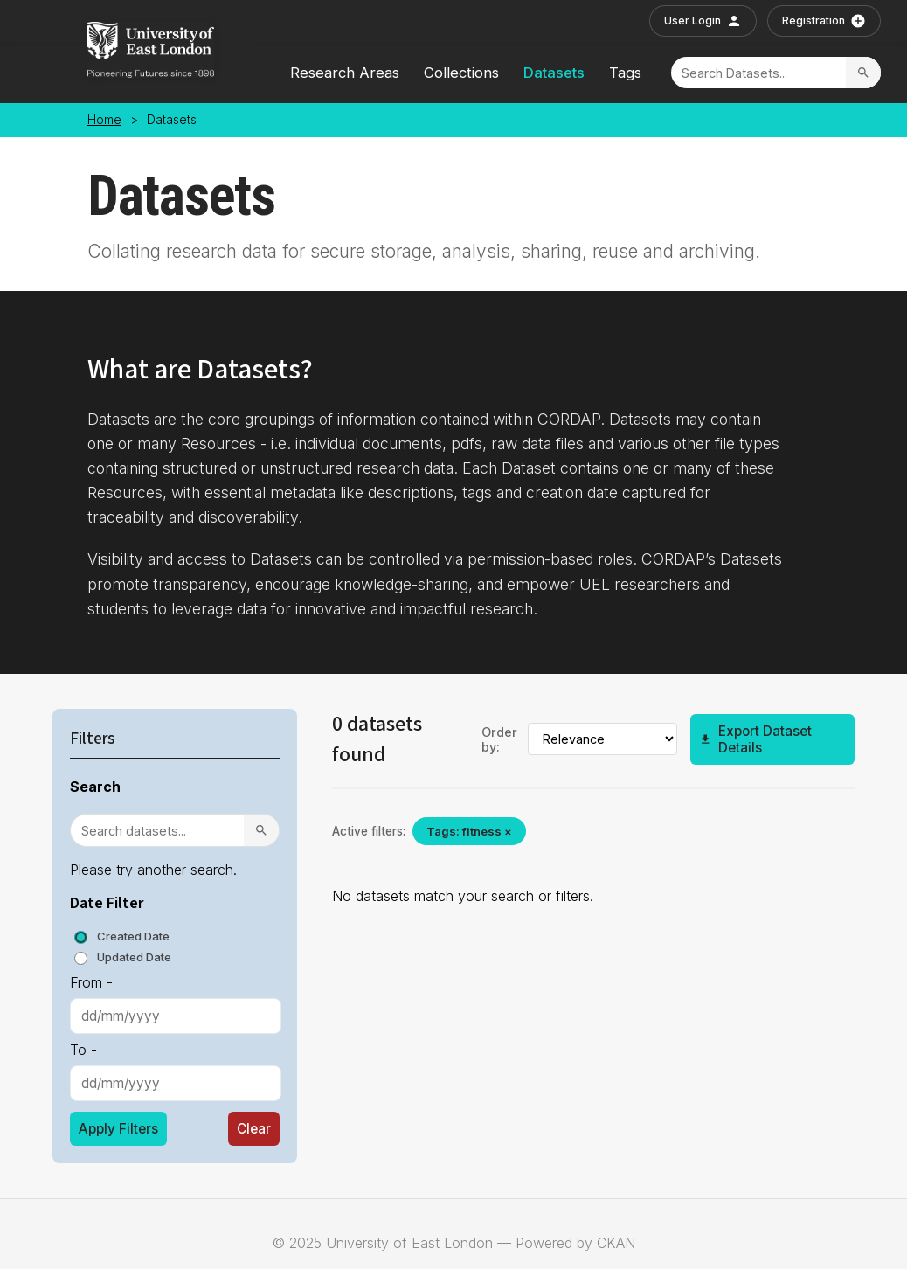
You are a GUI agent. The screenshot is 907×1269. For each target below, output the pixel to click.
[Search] (758, 73)
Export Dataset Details (755, 739)
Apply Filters (118, 1128)
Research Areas (344, 72)
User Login (703, 21)
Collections (461, 72)
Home (104, 120)
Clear (254, 1128)
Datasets (554, 72)
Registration (824, 21)
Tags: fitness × (469, 831)
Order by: (499, 739)
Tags (625, 72)
